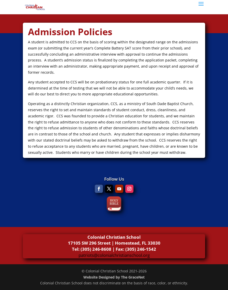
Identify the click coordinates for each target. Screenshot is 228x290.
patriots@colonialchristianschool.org (114, 255)
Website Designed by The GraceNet (114, 277)
